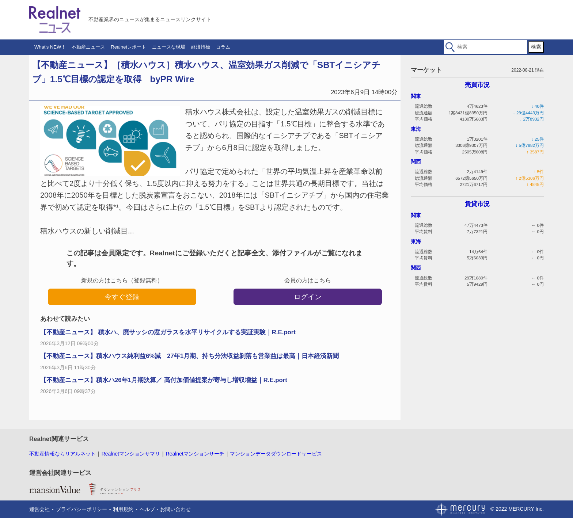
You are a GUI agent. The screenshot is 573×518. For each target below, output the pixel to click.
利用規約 (123, 509)
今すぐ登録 (122, 297)
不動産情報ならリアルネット (62, 454)
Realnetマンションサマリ (131, 454)
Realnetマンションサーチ (195, 454)
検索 (536, 47)
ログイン (308, 297)
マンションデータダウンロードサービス (276, 454)
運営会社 (39, 509)
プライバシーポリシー (81, 509)
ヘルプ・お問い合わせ (165, 509)
